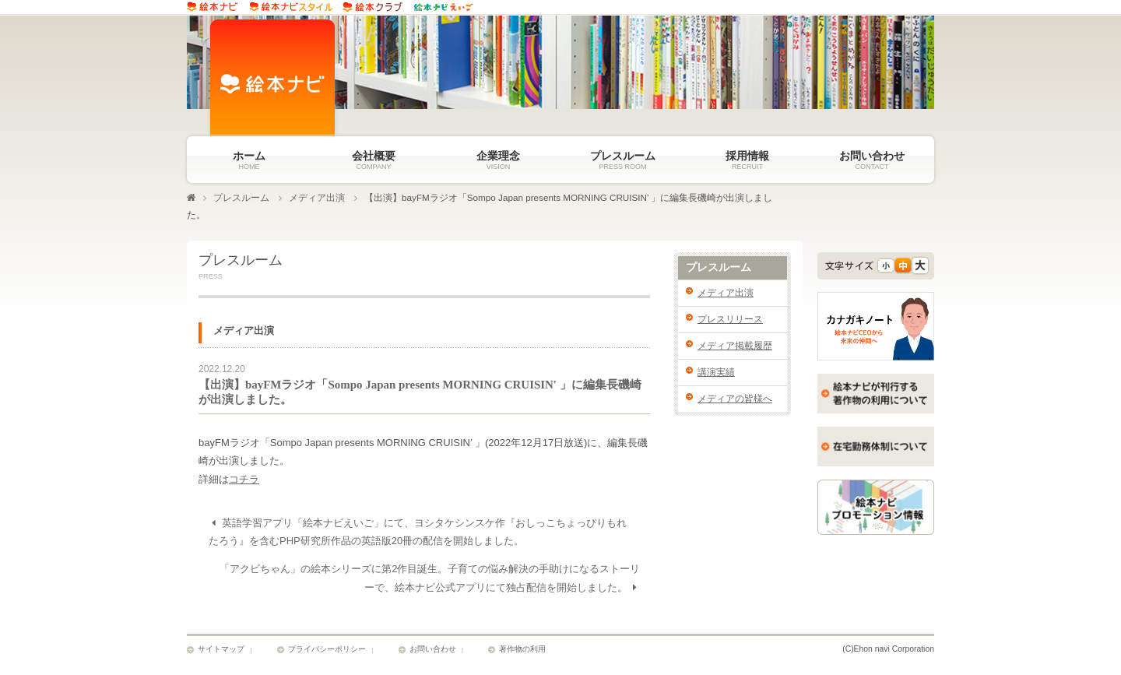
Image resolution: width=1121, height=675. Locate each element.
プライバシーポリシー (327, 650)
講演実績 (716, 372)
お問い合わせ (432, 650)
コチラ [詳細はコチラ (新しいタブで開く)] (244, 481)
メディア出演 (317, 197)
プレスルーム (241, 197)
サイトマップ (221, 650)
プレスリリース (730, 319)
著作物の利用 (522, 650)
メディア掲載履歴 (735, 345)
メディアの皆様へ (735, 398)
